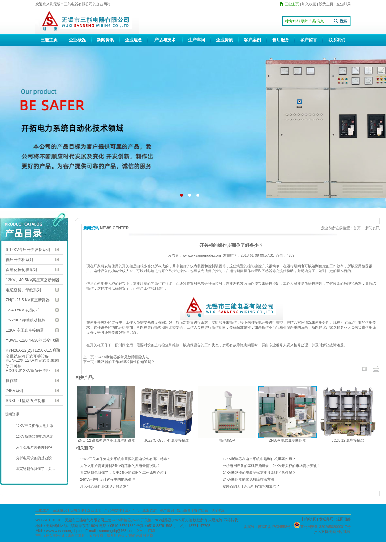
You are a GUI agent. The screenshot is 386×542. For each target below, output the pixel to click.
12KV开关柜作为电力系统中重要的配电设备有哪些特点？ (125, 459)
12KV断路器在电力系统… (36, 436)
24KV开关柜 (141, 520)
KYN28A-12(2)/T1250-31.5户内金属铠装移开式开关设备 (33, 351)
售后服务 (280, 39)
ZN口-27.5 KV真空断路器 (28, 300)
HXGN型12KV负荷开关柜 (28, 370)
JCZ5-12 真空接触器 (348, 440)
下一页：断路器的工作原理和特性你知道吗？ (119, 362)
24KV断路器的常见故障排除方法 (248, 479)
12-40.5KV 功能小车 (23, 310)
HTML (151, 531)
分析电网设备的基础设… (35, 458)
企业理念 (133, 39)
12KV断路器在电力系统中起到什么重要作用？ (259, 459)
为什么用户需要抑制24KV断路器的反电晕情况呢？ (120, 466)
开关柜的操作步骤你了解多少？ (105, 486)
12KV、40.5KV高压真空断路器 (32, 280)
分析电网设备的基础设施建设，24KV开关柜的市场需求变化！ (272, 466)
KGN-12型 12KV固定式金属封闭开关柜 (32, 361)
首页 (357, 228)
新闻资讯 (105, 39)
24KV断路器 (121, 520)
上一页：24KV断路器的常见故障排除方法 (116, 357)
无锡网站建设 (340, 532)
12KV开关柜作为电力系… (36, 426)
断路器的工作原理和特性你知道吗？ (251, 486)
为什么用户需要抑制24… (35, 447)
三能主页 (49, 39)
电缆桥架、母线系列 (23, 290)
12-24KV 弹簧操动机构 (25, 320)
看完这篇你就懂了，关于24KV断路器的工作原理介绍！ (123, 472)
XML (140, 531)
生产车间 (196, 39)
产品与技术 (164, 39)
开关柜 (109, 283)
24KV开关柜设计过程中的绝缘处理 (107, 479)
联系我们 (336, 39)
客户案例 (252, 39)
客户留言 (308, 39)
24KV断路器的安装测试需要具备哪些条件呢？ (259, 472)
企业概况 (77, 39)
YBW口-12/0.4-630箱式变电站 (32, 340)
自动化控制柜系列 (21, 270)
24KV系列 (14, 390)
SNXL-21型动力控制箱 (25, 400)
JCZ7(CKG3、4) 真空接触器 (166, 440)
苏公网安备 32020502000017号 (325, 527)
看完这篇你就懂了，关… (35, 469)
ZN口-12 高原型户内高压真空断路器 (106, 440)
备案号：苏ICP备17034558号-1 (269, 527)
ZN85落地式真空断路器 (287, 440)
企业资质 (224, 39)
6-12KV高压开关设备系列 (28, 249)
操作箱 (12, 380)
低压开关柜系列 (19, 260)
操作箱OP (227, 440)
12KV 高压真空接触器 (25, 330)
